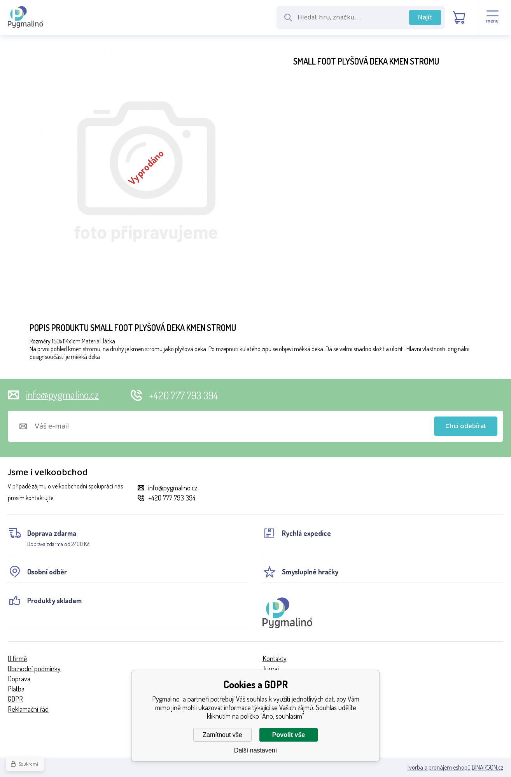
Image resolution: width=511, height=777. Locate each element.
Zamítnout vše (222, 735)
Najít (425, 17)
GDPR (15, 699)
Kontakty (274, 658)
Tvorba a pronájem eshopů (439, 767)
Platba (16, 688)
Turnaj (270, 668)
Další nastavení (255, 750)
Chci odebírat (465, 426)
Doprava (19, 678)
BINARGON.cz (487, 767)
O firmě (17, 658)
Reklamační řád (28, 709)
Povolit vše (288, 735)
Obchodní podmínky (34, 668)
